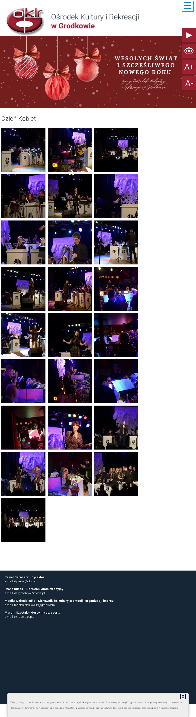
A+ (189, 67)
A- (189, 83)
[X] (183, 696)
